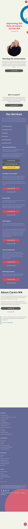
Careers (2, 473)
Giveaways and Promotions (5, 463)
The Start (4, 494)
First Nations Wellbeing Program (5, 423)
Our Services (3, 413)
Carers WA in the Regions (4, 418)
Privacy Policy (16, 492)
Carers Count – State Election (5, 458)
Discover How (14, 31)
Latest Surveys (3, 465)
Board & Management (4, 471)
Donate (2, 478)
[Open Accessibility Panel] (25, 524)
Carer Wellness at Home (4, 432)
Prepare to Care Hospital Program (6, 427)
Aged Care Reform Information (5, 445)
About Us (2, 469)
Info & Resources (4, 438)
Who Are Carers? (3, 440)
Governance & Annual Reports (5, 476)
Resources (2, 443)
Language (23, 492)
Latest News (2, 455)
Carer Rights (2, 442)
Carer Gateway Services (4, 415)
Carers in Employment (4, 422)
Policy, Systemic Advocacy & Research (6, 434)
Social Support (3, 420)
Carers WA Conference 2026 (5, 461)
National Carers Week (4, 460)
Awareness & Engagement (5, 448)
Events (2, 456)
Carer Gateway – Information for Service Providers (8, 417)
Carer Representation (4, 425)
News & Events (4, 452)
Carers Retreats (3, 430)
